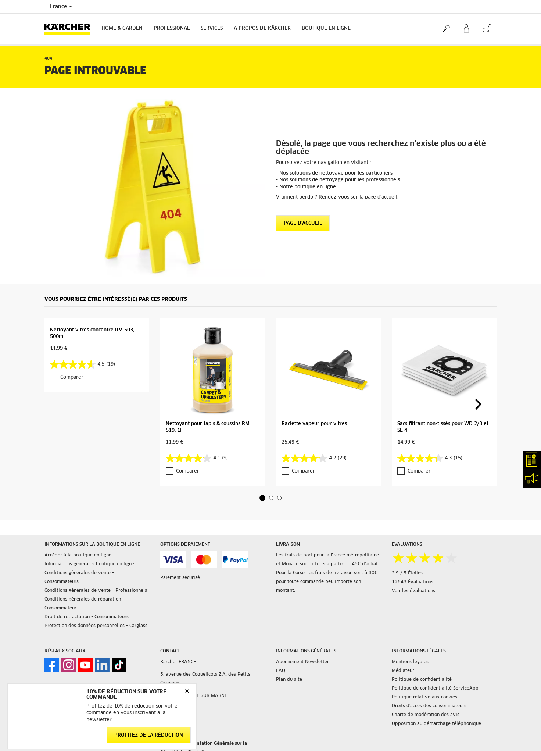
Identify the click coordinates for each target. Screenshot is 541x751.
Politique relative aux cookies (424, 697)
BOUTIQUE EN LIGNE (326, 28)
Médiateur (403, 671)
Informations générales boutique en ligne (89, 564)
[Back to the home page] (70, 28)
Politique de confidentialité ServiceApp (435, 688)
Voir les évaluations (413, 591)
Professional (172, 28)
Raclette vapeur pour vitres (314, 423)
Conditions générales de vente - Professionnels (95, 590)
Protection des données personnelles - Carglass (95, 626)
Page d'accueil (303, 223)
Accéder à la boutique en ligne (77, 555)
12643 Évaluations (412, 582)
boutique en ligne (315, 187)
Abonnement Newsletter (302, 662)
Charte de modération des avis (425, 715)
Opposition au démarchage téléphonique (436, 724)
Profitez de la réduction (148, 735)
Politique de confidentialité (422, 679)
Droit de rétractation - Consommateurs (86, 617)
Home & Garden (122, 28)
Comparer (71, 377)
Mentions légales (410, 662)
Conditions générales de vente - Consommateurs (79, 577)
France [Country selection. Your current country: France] (61, 6)
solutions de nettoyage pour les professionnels (345, 180)
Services (212, 28)
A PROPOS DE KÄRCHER (262, 28)
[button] (262, 498)
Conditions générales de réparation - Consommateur (84, 604)
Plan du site (289, 679)
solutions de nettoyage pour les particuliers (341, 173)
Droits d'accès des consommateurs (429, 706)
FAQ (280, 671)
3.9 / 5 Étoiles (407, 573)
